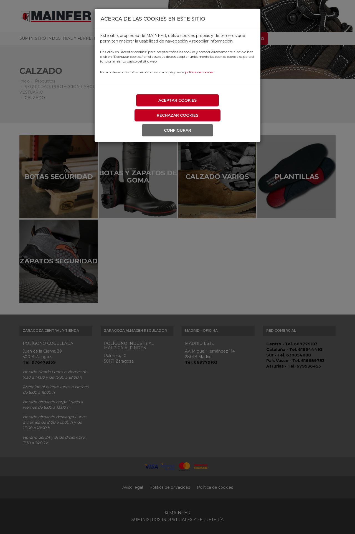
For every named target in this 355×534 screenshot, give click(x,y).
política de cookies (199, 72)
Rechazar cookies (177, 115)
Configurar (177, 130)
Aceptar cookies (177, 100)
